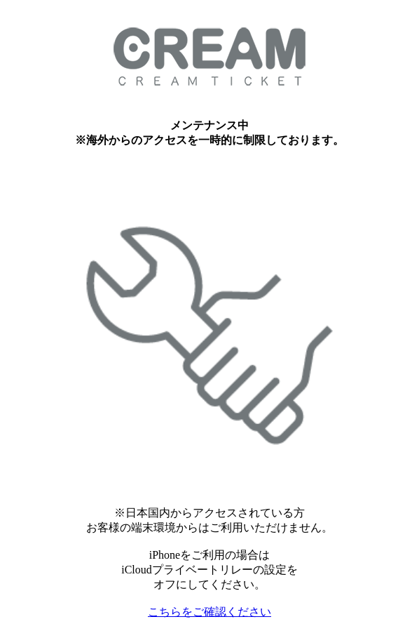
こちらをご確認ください (209, 612)
